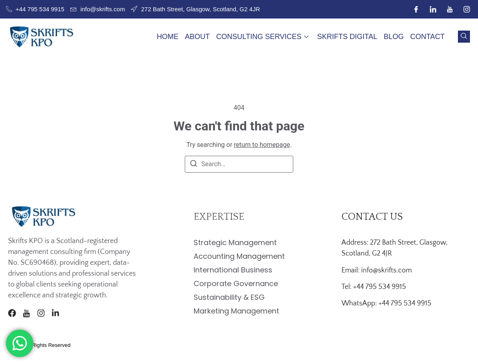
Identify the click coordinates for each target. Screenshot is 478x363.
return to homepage (262, 144)
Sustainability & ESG (229, 297)
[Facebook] (416, 9)
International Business (233, 270)
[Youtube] (450, 9)
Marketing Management (236, 311)
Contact (427, 37)
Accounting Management (239, 256)
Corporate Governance (236, 283)
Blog (394, 37)
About (197, 37)
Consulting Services (262, 37)
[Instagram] (467, 9)
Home (167, 37)
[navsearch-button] (464, 37)
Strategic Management (235, 242)
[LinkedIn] (433, 9)
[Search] (193, 164)
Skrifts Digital (347, 37)
